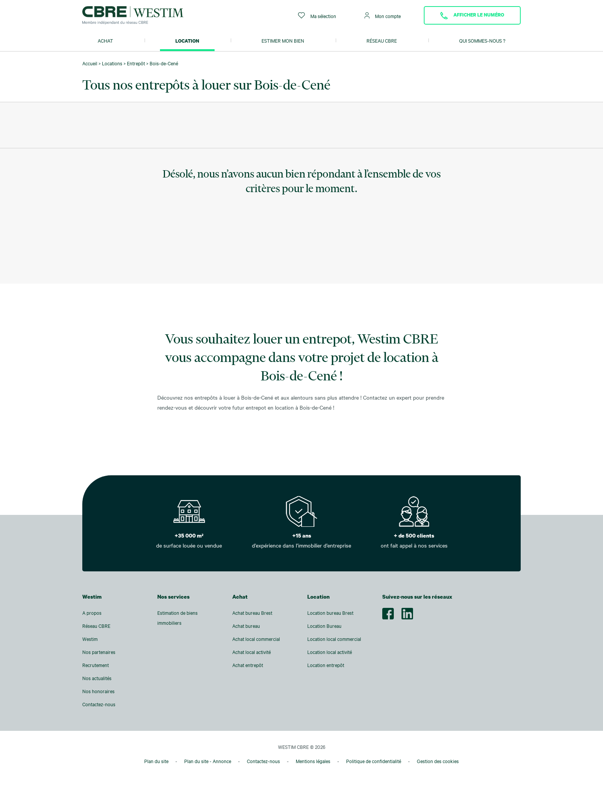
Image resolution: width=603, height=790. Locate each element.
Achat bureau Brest (252, 613)
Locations (112, 63)
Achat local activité (251, 652)
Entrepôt (136, 63)
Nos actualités (97, 678)
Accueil (89, 63)
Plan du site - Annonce (207, 761)
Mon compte (383, 15)
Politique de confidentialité (373, 761)
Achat (105, 41)
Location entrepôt (325, 665)
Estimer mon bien (283, 41)
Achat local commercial (256, 639)
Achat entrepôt (247, 665)
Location (187, 41)
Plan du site (156, 761)
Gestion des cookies (438, 761)
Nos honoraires (98, 691)
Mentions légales (313, 761)
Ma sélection (317, 15)
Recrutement (95, 665)
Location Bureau (324, 626)
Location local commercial (334, 639)
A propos (92, 613)
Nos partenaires (98, 652)
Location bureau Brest (330, 613)
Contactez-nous (98, 704)
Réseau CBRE (381, 41)
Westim (90, 639)
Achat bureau (246, 626)
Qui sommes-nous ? (482, 41)
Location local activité (329, 652)
